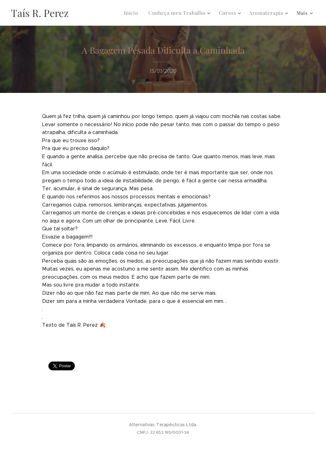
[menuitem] (136, 13)
